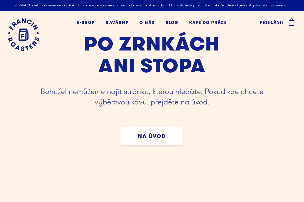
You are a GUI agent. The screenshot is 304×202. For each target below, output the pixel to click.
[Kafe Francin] (23, 34)
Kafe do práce (208, 23)
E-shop (86, 23)
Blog (172, 23)
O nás (147, 23)
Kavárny (117, 23)
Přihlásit (272, 22)
